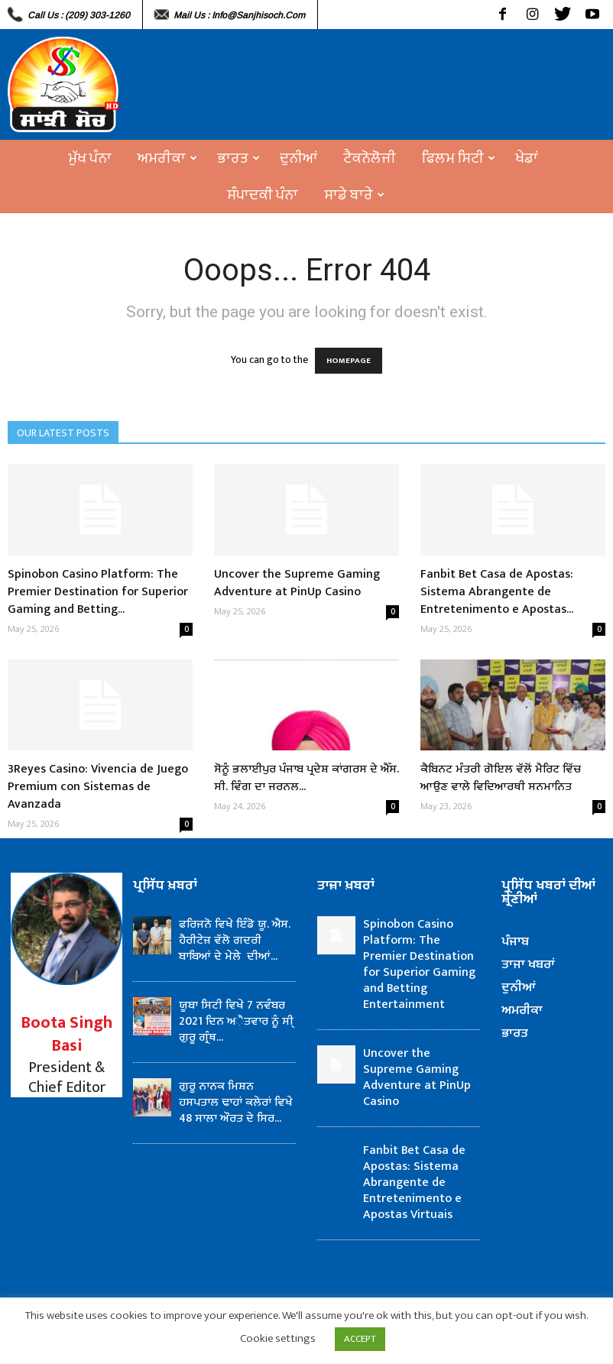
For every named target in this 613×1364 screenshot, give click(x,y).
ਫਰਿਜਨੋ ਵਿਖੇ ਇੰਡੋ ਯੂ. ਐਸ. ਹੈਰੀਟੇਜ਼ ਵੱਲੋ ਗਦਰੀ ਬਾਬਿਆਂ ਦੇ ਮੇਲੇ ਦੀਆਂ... (234, 940)
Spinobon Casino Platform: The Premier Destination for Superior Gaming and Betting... (98, 592)
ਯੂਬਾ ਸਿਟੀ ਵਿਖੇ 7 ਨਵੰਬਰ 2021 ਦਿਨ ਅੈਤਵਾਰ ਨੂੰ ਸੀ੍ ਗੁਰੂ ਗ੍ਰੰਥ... (236, 1021)
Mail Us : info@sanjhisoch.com (239, 15)
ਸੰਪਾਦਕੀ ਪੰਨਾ (262, 195)
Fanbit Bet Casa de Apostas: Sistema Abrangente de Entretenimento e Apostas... (496, 592)
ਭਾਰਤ (238, 158)
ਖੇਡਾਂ (526, 158)
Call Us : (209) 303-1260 (79, 15)
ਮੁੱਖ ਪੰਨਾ (90, 158)
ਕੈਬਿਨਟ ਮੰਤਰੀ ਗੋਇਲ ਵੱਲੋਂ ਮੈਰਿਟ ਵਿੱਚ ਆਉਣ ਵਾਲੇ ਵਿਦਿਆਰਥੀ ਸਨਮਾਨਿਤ (500, 778)
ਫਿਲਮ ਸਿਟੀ (458, 158)
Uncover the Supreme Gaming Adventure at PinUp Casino (297, 583)
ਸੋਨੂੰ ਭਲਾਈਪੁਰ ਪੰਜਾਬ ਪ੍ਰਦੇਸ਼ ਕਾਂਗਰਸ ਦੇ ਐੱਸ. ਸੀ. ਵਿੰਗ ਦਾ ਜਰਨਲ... (306, 778)
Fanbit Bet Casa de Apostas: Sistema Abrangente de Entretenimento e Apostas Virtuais (414, 1182)
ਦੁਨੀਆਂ (298, 158)
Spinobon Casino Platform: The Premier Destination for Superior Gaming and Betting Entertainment (419, 964)
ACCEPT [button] (360, 1338)
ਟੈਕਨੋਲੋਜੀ (369, 158)
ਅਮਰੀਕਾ (167, 158)
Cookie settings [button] (278, 1338)
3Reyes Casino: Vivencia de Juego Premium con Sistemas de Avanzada (98, 787)
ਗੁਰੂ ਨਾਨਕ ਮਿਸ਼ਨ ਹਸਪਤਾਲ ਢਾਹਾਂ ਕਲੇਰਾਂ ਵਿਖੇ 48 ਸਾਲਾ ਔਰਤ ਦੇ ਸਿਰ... (236, 1102)
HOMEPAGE (348, 361)
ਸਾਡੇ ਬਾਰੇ (354, 195)
